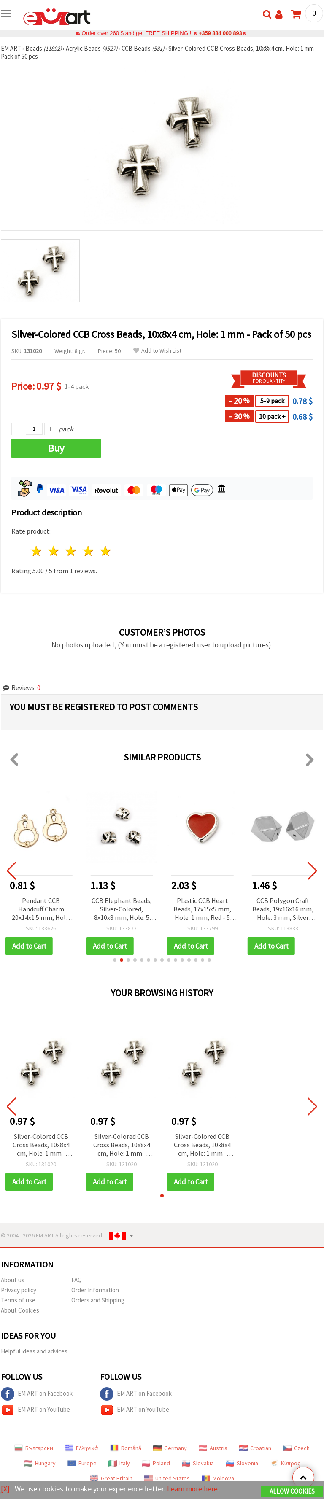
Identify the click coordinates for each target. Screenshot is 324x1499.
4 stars (88, 551)
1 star (37, 551)
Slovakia (198, 1463)
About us (12, 1280)
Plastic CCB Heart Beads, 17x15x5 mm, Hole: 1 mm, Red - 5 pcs (202, 909)
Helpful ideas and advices (34, 1351)
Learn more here (193, 1489)
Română (125, 1448)
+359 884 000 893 (220, 33)
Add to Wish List (157, 351)
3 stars (71, 551)
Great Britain (111, 1478)
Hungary (40, 1463)
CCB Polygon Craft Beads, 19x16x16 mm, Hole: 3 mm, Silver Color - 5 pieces (282, 909)
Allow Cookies (292, 1491)
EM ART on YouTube (35, 1410)
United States (167, 1478)
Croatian (255, 1448)
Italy (119, 1463)
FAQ (76, 1280)
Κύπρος (285, 1463)
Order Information (95, 1290)
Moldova (218, 1478)
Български (33, 1448)
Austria (213, 1448)
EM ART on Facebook (37, 1394)
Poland (156, 1463)
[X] (5, 1489)
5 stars (105, 551)
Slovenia (242, 1463)
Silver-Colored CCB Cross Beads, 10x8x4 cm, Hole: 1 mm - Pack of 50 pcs (41, 1145)
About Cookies (20, 1310)
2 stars (54, 551)
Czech (296, 1448)
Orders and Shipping (97, 1300)
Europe (82, 1463)
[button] (114, 960)
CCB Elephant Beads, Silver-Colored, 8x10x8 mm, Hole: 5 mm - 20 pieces (122, 909)
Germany (170, 1448)
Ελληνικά (81, 1448)
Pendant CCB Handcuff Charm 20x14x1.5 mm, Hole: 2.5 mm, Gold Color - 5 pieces (41, 909)
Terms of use (18, 1300)
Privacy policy (18, 1290)
